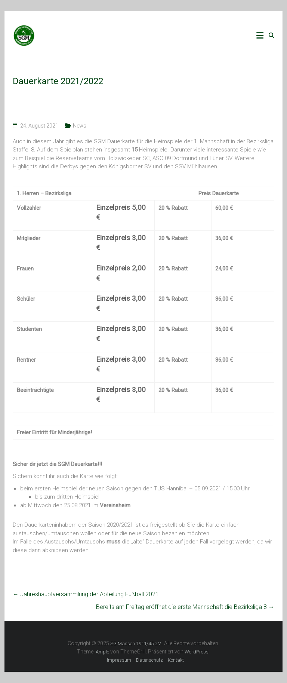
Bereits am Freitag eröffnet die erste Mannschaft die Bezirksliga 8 (185, 606)
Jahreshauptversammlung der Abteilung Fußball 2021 (86, 594)
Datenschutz (149, 660)
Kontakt (176, 660)
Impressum (119, 660)
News (79, 126)
